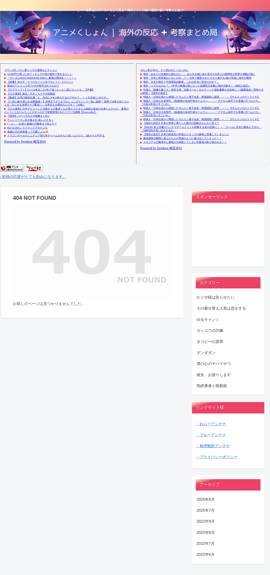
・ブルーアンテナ (211, 435)
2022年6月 (206, 554)
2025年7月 (206, 510)
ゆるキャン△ (208, 319)
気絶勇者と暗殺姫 (212, 386)
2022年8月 (206, 532)
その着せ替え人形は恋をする (221, 308)
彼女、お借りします (214, 375)
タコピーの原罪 (210, 342)
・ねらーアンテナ (211, 424)
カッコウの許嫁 (210, 330)
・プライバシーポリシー (217, 457)
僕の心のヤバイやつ (214, 364)
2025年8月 (206, 499)
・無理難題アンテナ (213, 446)
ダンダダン (206, 353)
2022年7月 (206, 543)
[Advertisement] (228, 236)
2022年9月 (206, 521)
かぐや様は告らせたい (216, 297)
